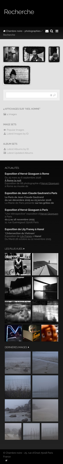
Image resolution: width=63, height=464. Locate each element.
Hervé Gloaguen (50, 183)
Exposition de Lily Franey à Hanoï (24, 229)
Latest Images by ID (16, 133)
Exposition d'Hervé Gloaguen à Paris (26, 209)
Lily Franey (26, 236)
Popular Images (13, 129)
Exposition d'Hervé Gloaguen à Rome (27, 173)
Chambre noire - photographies (22, 31)
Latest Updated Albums (18, 153)
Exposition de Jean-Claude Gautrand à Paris (31, 193)
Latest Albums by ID (16, 149)
